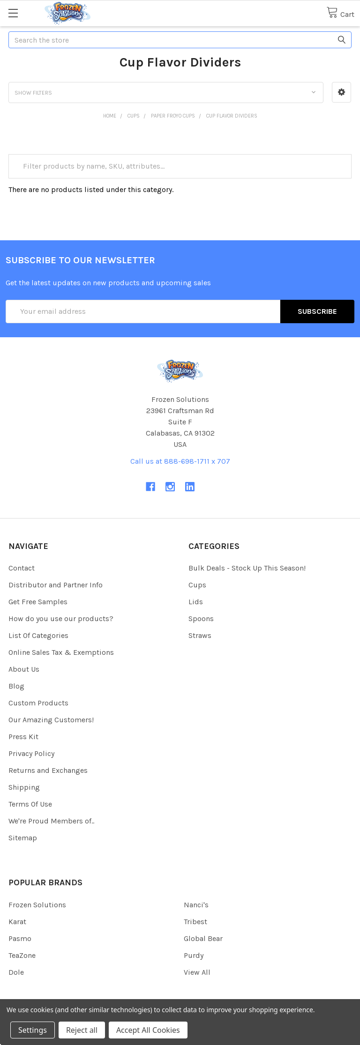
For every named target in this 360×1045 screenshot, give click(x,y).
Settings (32, 1030)
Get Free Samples (38, 601)
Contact (21, 567)
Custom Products (38, 702)
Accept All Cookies (148, 1030)
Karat (17, 921)
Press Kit (23, 736)
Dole (16, 972)
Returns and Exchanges (48, 770)
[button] (341, 92)
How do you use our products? (60, 618)
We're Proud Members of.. (51, 820)
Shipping (24, 787)
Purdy (193, 955)
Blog (16, 686)
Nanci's (196, 904)
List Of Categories (38, 635)
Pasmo (19, 938)
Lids (195, 601)
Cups (197, 584)
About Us (23, 669)
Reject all (82, 1030)
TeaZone (22, 955)
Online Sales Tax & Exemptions (61, 652)
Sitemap (22, 837)
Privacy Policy (31, 753)
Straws (199, 635)
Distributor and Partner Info (55, 584)
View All (197, 972)
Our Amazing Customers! (51, 719)
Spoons (201, 618)
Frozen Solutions (37, 904)
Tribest (195, 921)
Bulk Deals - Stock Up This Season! (247, 567)
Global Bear (203, 938)
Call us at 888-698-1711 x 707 (180, 461)
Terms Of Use (30, 804)
